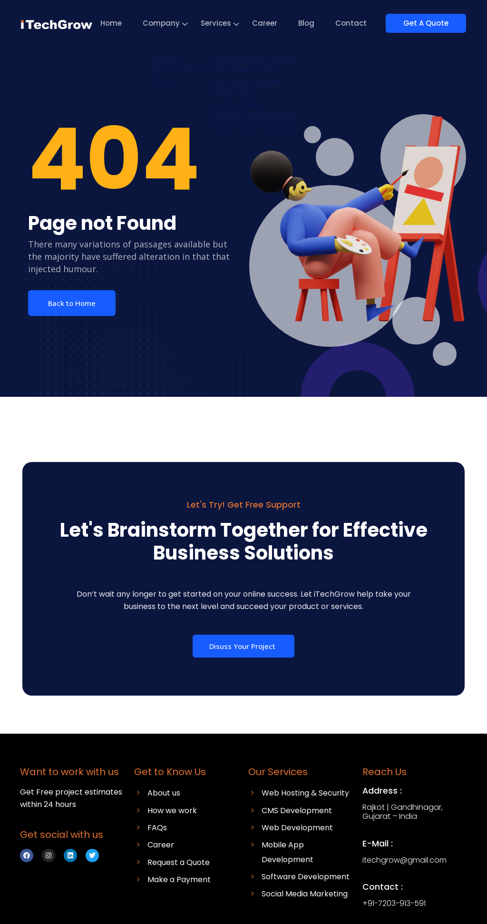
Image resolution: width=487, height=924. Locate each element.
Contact (359, 23)
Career (273, 23)
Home (119, 23)
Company (169, 23)
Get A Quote (430, 23)
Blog (315, 23)
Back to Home (72, 303)
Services (224, 23)
